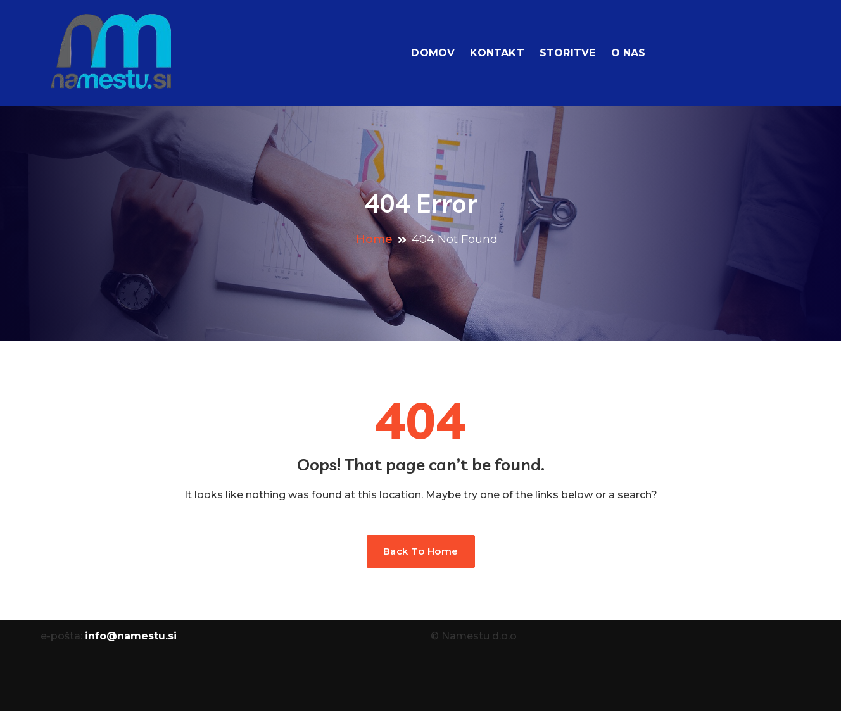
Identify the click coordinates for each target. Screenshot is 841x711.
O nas (628, 53)
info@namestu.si (131, 636)
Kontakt (497, 53)
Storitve (568, 53)
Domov (433, 53)
